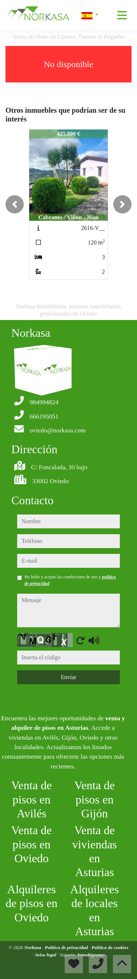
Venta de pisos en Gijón (94, 799)
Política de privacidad (67, 947)
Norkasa (33, 947)
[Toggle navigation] (122, 15)
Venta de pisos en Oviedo (31, 844)
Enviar (68, 677)
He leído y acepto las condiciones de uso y (70, 580)
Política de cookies (109, 947)
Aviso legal (46, 954)
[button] (14, 204)
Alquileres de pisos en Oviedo (31, 903)
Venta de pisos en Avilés (31, 799)
